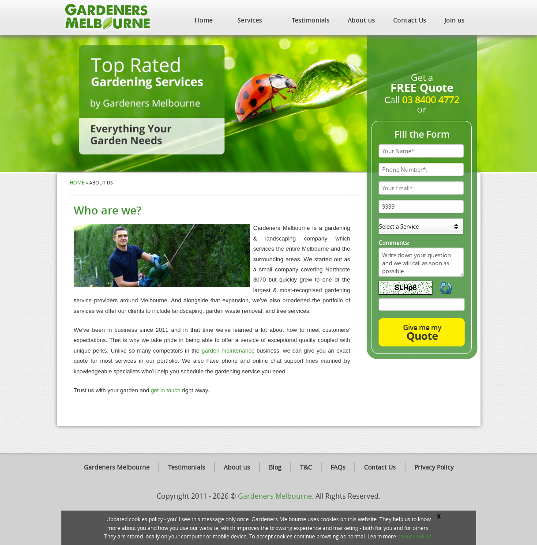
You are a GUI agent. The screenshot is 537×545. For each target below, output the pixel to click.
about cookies (415, 536)
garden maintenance (228, 350)
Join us (454, 20)
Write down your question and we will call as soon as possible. (421, 262)
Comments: (394, 243)
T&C (306, 467)
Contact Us (409, 20)
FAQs (337, 467)
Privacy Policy (434, 467)
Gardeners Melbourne (117, 467)
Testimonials (311, 20)
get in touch (165, 390)
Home (204, 20)
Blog (275, 467)
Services (249, 20)
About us (361, 20)
